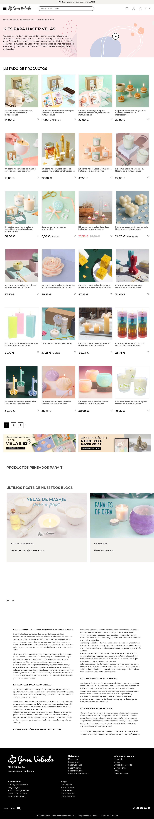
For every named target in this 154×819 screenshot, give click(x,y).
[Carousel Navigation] (80, 610)
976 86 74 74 (16, 767)
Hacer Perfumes (75, 771)
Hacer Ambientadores (78, 774)
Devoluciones (120, 768)
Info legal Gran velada (18, 784)
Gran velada (66, 784)
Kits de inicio (74, 762)
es (147, 8)
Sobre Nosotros (121, 774)
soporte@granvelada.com (21, 771)
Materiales (73, 759)
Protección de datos (17, 793)
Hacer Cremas (74, 768)
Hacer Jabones (75, 765)
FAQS (116, 771)
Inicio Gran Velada (10, 20)
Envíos (117, 762)
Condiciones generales (18, 790)
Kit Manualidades (27, 20)
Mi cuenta (118, 759)
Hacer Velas (66, 790)
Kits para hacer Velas (45, 20)
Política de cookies (16, 796)
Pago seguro (14, 787)
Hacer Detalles (68, 796)
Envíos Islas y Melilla (123, 765)
